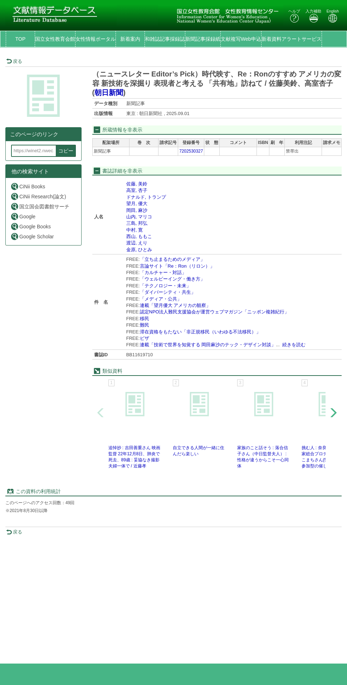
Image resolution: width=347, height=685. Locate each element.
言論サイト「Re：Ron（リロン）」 (177, 266)
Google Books (30, 226)
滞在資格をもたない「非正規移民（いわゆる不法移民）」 (200, 331)
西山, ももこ (139, 236)
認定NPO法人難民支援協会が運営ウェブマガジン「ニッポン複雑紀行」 (214, 311)
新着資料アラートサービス (292, 39)
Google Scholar (32, 236)
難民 (144, 325)
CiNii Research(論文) (38, 196)
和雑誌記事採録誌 (165, 39)
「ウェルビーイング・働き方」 (172, 279)
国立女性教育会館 (55, 39)
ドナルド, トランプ (146, 197)
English (333, 16)
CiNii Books (27, 186)
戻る (14, 61)
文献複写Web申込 (241, 39)
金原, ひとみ (139, 249)
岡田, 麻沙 (136, 210)
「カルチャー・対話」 (163, 272)
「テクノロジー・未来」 (165, 285)
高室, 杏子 (136, 190)
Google (22, 216)
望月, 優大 (136, 203)
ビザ (144, 338)
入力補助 (313, 16)
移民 (144, 318)
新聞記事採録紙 (202, 39)
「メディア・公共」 (161, 299)
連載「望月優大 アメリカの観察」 (175, 305)
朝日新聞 (108, 92)
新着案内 (130, 39)
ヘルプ (294, 16)
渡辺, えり (136, 242)
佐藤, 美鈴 (136, 184)
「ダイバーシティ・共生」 (168, 292)
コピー (65, 151)
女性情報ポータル (95, 39)
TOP (20, 39)
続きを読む (294, 344)
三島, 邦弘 (136, 223)
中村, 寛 (134, 230)
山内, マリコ (139, 216)
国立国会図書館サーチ (39, 206)
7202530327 (191, 151)
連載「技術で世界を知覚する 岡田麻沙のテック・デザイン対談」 (208, 344)
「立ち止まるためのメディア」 (172, 259)
